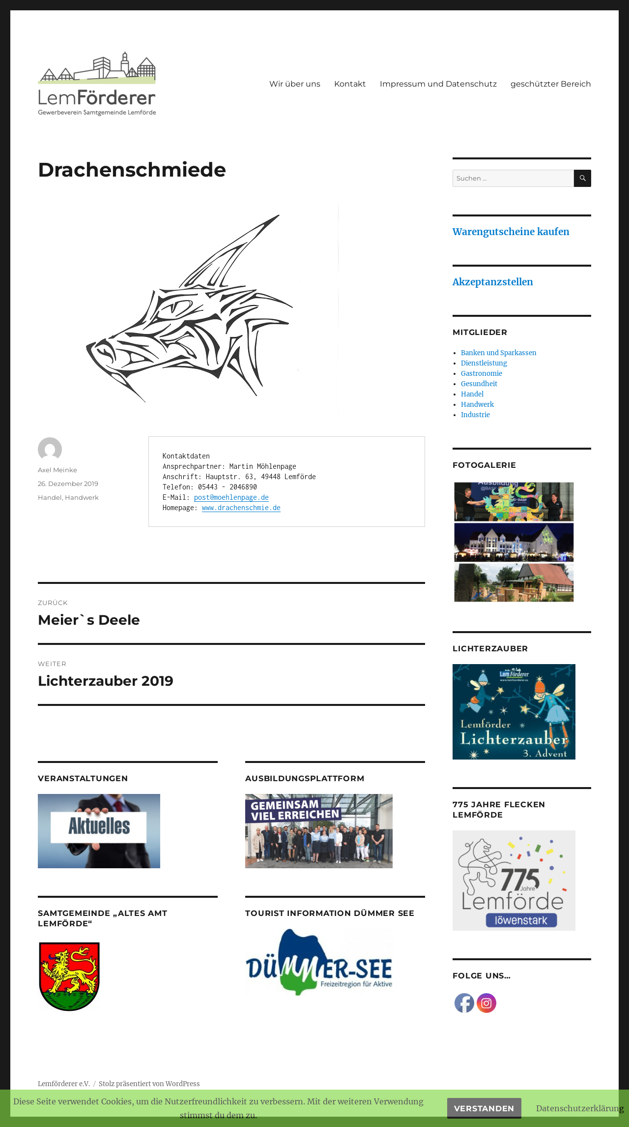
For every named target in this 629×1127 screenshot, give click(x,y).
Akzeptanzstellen (493, 282)
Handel (50, 497)
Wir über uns (294, 84)
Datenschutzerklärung (580, 1108)
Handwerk (82, 497)
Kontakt (350, 84)
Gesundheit (479, 384)
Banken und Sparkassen (499, 353)
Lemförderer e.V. (64, 1084)
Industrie (475, 415)
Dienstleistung (484, 363)
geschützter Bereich (551, 84)
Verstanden (484, 1108)
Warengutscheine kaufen (511, 232)
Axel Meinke (57, 470)
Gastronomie (481, 373)
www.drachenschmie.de (241, 507)
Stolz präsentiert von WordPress (149, 1084)
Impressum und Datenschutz (438, 84)
